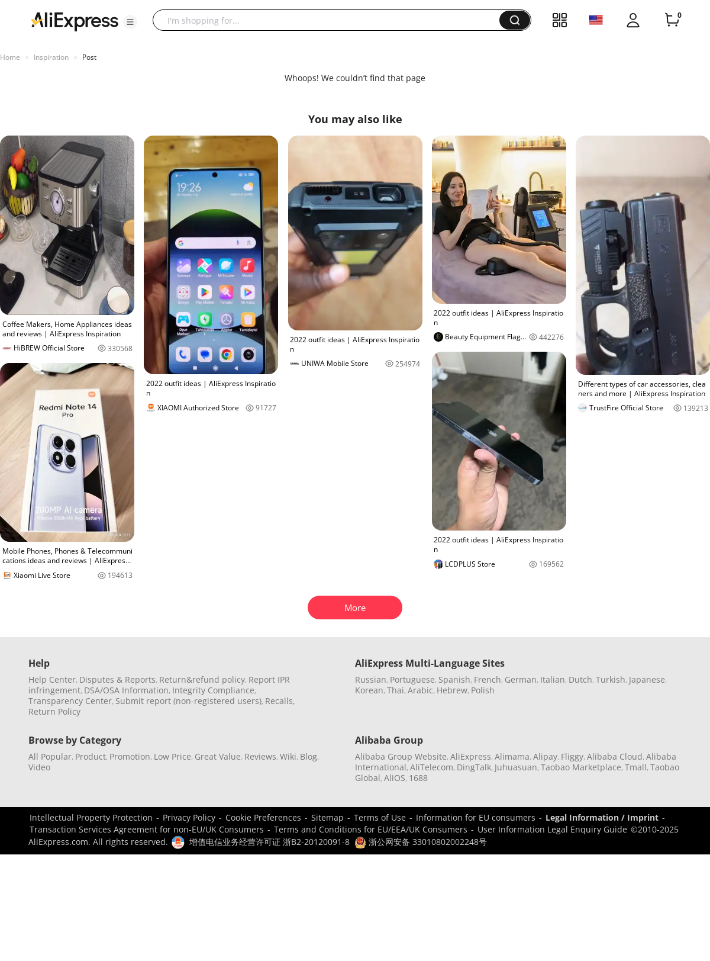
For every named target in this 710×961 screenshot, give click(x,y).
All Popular (50, 756)
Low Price (172, 756)
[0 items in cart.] (672, 20)
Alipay (545, 756)
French (487, 679)
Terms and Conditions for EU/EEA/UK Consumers (370, 829)
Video (39, 767)
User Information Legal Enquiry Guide (552, 829)
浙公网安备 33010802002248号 (420, 841)
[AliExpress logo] (74, 21)
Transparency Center (70, 700)
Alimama (512, 756)
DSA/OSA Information (126, 690)
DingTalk (474, 767)
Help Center (52, 679)
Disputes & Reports (117, 679)
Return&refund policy (202, 679)
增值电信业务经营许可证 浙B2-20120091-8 (269, 841)
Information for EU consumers (475, 817)
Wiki (288, 756)
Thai (395, 690)
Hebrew (452, 690)
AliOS (394, 777)
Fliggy (572, 756)
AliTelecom (431, 767)
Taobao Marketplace (581, 767)
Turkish (610, 679)
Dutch (580, 679)
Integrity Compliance (213, 690)
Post (89, 57)
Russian (370, 679)
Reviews (260, 756)
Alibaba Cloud (615, 756)
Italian (552, 679)
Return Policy (54, 711)
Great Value (218, 756)
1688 (418, 777)
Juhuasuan (516, 767)
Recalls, (280, 700)
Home (10, 57)
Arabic (420, 690)
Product (90, 756)
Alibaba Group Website (401, 756)
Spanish (454, 679)
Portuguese (412, 679)
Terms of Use (380, 817)
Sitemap (327, 817)
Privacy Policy (189, 817)
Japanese (647, 679)
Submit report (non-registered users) (188, 700)
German (521, 679)
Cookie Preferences (263, 817)
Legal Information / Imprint (602, 817)
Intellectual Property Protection (91, 817)
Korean (369, 690)
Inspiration (51, 57)
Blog (308, 756)
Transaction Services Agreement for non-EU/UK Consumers (147, 829)
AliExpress (470, 756)
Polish (483, 690)
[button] (130, 22)
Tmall (636, 767)
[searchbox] (330, 20)
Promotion (129, 756)
